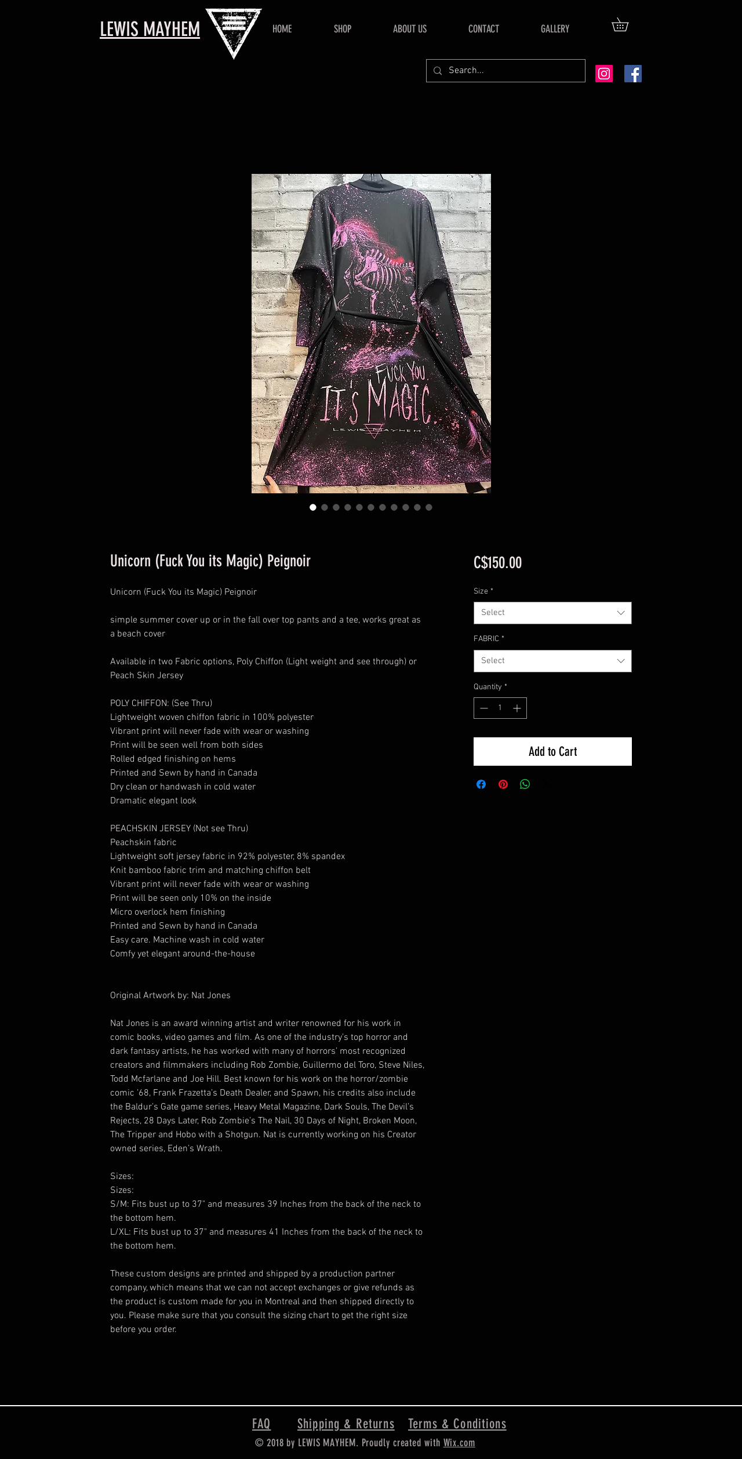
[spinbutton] (500, 708)
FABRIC (489, 639)
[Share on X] (547, 784)
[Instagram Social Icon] (604, 73)
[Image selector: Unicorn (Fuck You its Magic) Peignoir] (313, 507)
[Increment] (518, 708)
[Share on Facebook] (481, 784)
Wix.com (459, 1442)
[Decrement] (482, 708)
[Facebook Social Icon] (633, 73)
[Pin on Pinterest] (503, 784)
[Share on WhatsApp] (525, 784)
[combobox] (553, 613)
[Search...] (505, 71)
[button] (627, 24)
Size (483, 591)
